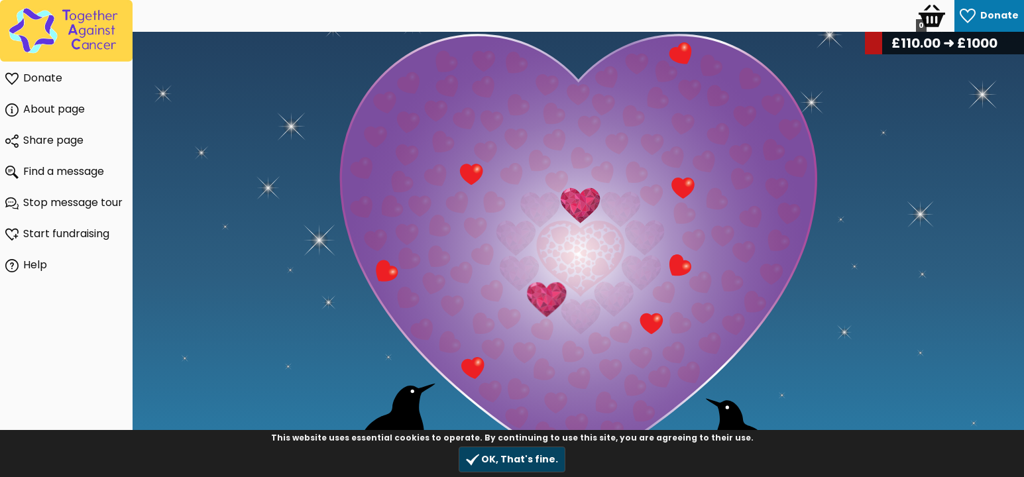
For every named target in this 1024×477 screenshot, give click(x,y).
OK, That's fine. (512, 459)
